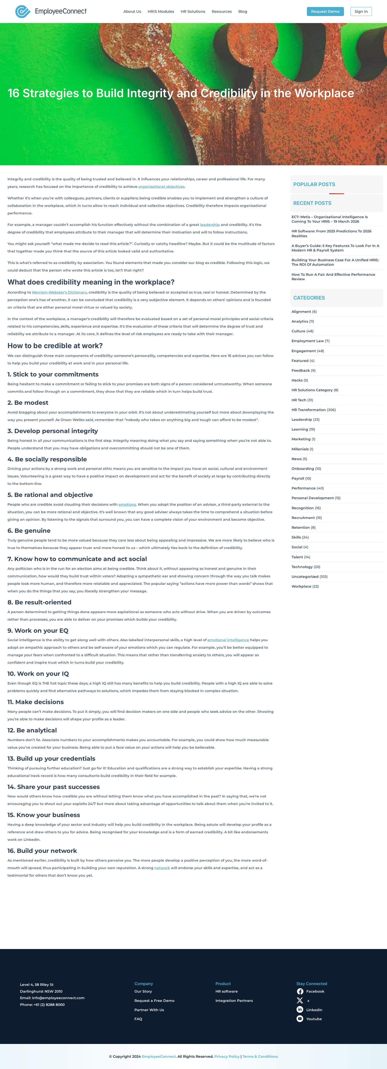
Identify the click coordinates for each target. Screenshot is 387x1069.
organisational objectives (161, 186)
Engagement (304, 351)
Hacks (297, 380)
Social (297, 547)
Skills (296, 537)
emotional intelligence (228, 640)
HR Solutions (193, 11)
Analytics (300, 321)
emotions (127, 504)
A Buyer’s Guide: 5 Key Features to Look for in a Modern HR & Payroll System (335, 247)
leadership (210, 224)
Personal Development (313, 498)
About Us (132, 11)
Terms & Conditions (260, 1056)
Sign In (361, 11)
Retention (301, 527)
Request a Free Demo (154, 1000)
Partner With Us (149, 1010)
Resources (222, 11)
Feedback (301, 370)
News (297, 459)
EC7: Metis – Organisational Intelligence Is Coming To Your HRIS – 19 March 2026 (330, 219)
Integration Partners (234, 1000)
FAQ (138, 1019)
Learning (300, 429)
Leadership (302, 419)
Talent (297, 557)
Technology (302, 567)
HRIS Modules (161, 11)
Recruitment (303, 517)
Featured (300, 360)
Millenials (300, 449)
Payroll (298, 478)
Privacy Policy (227, 1056)
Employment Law (308, 341)
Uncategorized (305, 576)
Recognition (303, 508)
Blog (242, 11)
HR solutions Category (312, 390)
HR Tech (299, 400)
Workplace (301, 586)
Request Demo (325, 11)
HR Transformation (309, 410)
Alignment (301, 311)
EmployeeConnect (159, 1056)
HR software (227, 991)
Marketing (301, 439)
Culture (298, 331)
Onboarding (303, 468)
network (162, 868)
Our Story (143, 991)
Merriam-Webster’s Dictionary (59, 292)
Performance (304, 488)
